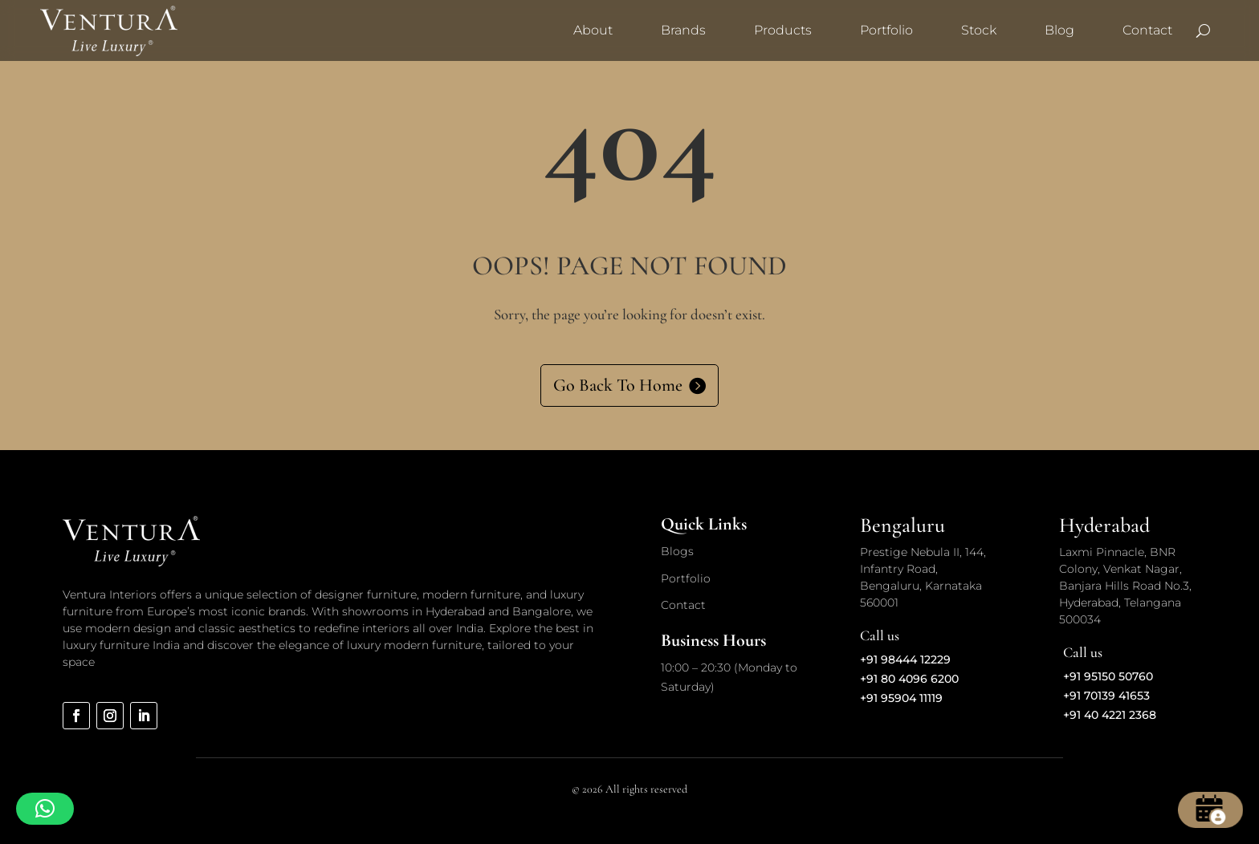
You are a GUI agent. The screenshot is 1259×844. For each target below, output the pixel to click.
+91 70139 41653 (1106, 695)
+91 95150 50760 (1108, 676)
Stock (978, 30)
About (593, 30)
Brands (683, 30)
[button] (45, 809)
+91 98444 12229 (905, 659)
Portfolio (886, 30)
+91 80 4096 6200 (909, 679)
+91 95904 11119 (901, 698)
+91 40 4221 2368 (1109, 715)
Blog (1059, 30)
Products (783, 30)
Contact (1147, 30)
